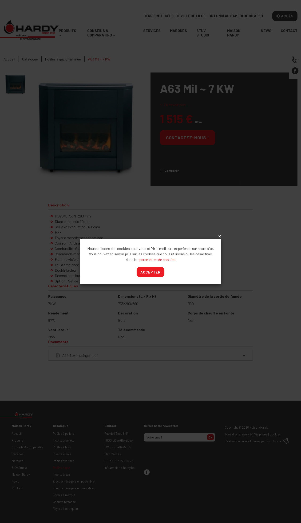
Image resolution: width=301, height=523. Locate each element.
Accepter (150, 272)
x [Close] (219, 236)
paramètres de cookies (157, 259)
